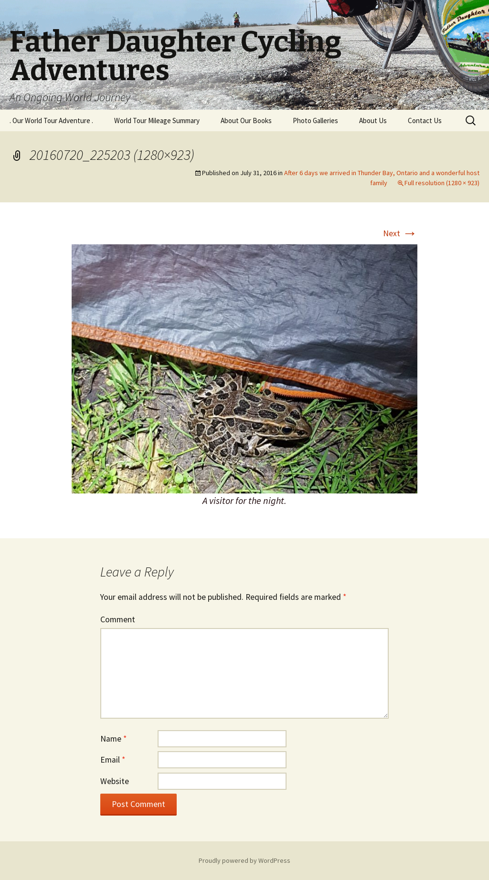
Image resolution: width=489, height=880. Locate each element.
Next (400, 233)
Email (112, 759)
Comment (117, 619)
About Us (373, 120)
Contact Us (425, 120)
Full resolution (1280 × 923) (441, 182)
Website (114, 781)
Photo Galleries (315, 120)
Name (113, 738)
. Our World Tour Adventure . (51, 120)
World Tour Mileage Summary (157, 120)
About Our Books (246, 120)
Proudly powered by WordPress (244, 860)
